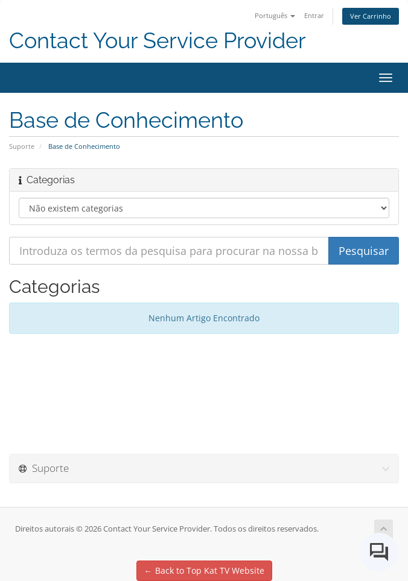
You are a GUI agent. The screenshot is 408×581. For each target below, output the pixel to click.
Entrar (314, 15)
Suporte (21, 146)
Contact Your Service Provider (157, 41)
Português (275, 15)
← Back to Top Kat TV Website (204, 570)
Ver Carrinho (370, 15)
